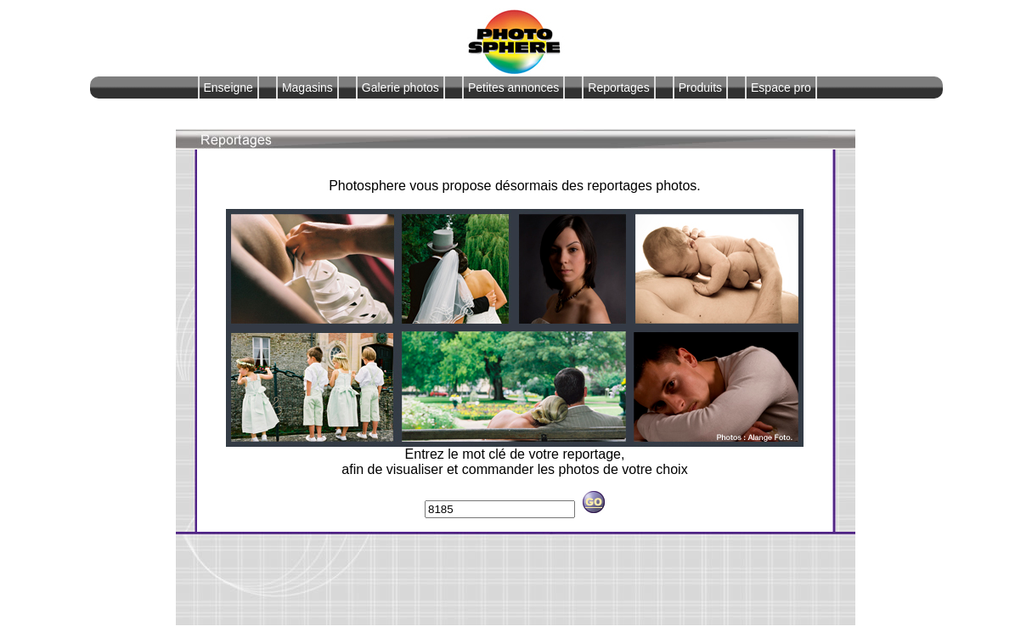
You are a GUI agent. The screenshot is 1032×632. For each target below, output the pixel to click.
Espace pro (781, 87)
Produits (700, 87)
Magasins (307, 87)
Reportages (618, 87)
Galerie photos (400, 87)
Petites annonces (513, 87)
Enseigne (228, 87)
